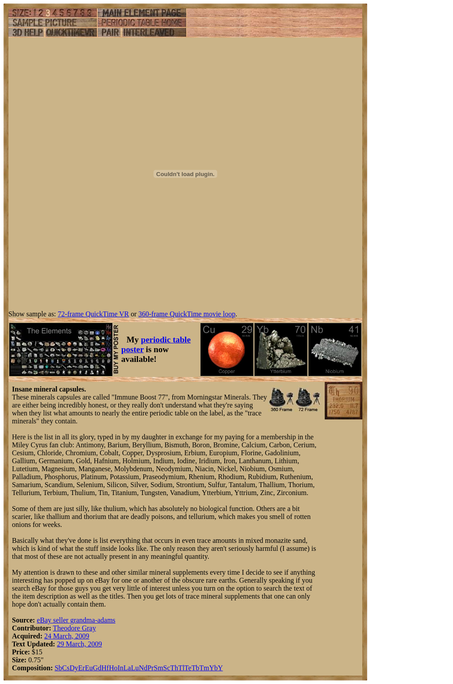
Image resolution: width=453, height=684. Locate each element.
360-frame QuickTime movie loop (186, 314)
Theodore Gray (74, 628)
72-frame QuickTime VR (93, 314)
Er (81, 668)
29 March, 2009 (79, 644)
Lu (135, 668)
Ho (113, 668)
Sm (158, 668)
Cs (65, 668)
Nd (143, 668)
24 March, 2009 (66, 636)
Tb (196, 668)
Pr (150, 668)
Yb (213, 668)
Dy (73, 668)
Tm (204, 668)
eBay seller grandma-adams (76, 620)
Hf (105, 668)
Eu (89, 668)
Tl (181, 668)
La (127, 668)
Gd (97, 668)
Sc (166, 668)
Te (188, 668)
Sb (58, 668)
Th (174, 668)
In (120, 668)
